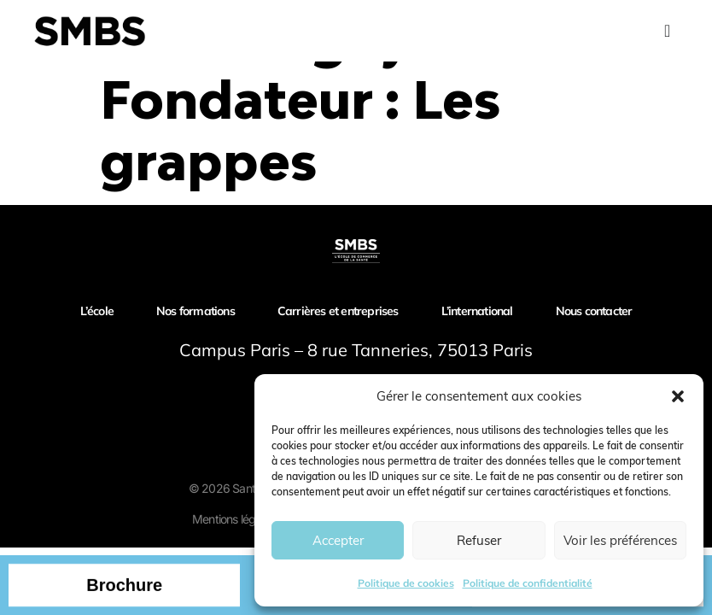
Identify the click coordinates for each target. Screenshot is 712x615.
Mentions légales (233, 519)
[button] (677, 396)
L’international (477, 311)
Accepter (338, 540)
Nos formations (195, 311)
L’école (97, 311)
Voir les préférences (620, 540)
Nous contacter (594, 311)
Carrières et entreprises (338, 311)
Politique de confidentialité (527, 583)
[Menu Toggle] (667, 30)
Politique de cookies (406, 583)
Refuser (479, 540)
